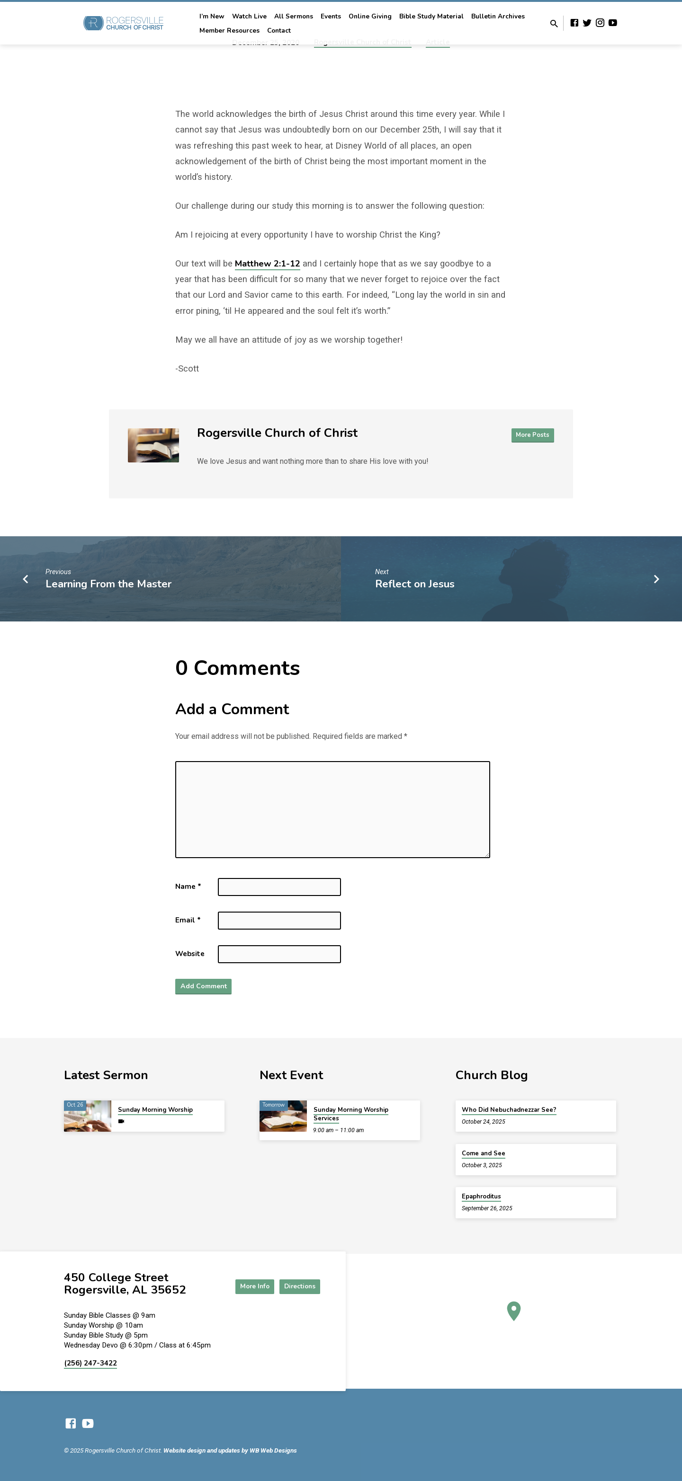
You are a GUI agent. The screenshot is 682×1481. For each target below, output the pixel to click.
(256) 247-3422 (90, 1363)
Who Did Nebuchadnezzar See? (509, 1110)
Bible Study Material (431, 16)
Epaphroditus (481, 1196)
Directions (296, 1286)
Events (331, 16)
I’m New (211, 16)
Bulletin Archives (498, 16)
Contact (279, 30)
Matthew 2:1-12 (267, 263)
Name (188, 886)
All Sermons (293, 16)
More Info (243, 1286)
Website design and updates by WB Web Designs (230, 1450)
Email (188, 920)
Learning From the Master (108, 583)
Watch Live (249, 16)
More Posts (532, 435)
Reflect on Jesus (415, 583)
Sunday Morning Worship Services (351, 1114)
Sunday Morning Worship (155, 1110)
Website (190, 953)
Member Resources (229, 30)
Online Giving (370, 16)
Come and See (483, 1153)
